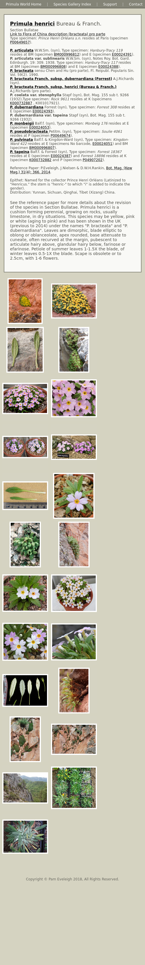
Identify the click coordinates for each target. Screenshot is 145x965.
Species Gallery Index (72, 4)
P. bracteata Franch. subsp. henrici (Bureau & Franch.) (63, 87)
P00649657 (20, 42)
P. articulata (22, 50)
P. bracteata (22, 71)
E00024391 (122, 54)
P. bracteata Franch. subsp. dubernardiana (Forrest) (61, 79)
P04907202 (92, 160)
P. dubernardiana (27, 107)
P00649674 (60, 136)
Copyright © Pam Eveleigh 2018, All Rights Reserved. (72, 879)
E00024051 (103, 144)
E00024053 (39, 127)
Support (110, 4)
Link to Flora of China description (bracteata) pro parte (58, 34)
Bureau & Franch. (56, 24)
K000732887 (21, 103)
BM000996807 (42, 148)
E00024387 (61, 156)
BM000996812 (66, 54)
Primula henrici (32, 24)
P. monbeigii (22, 123)
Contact (136, 4)
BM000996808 (53, 67)
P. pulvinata (21, 140)
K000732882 (40, 160)
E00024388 (108, 67)
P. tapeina (20, 152)
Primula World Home (23, 4)
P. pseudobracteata (29, 132)
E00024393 (42, 111)
